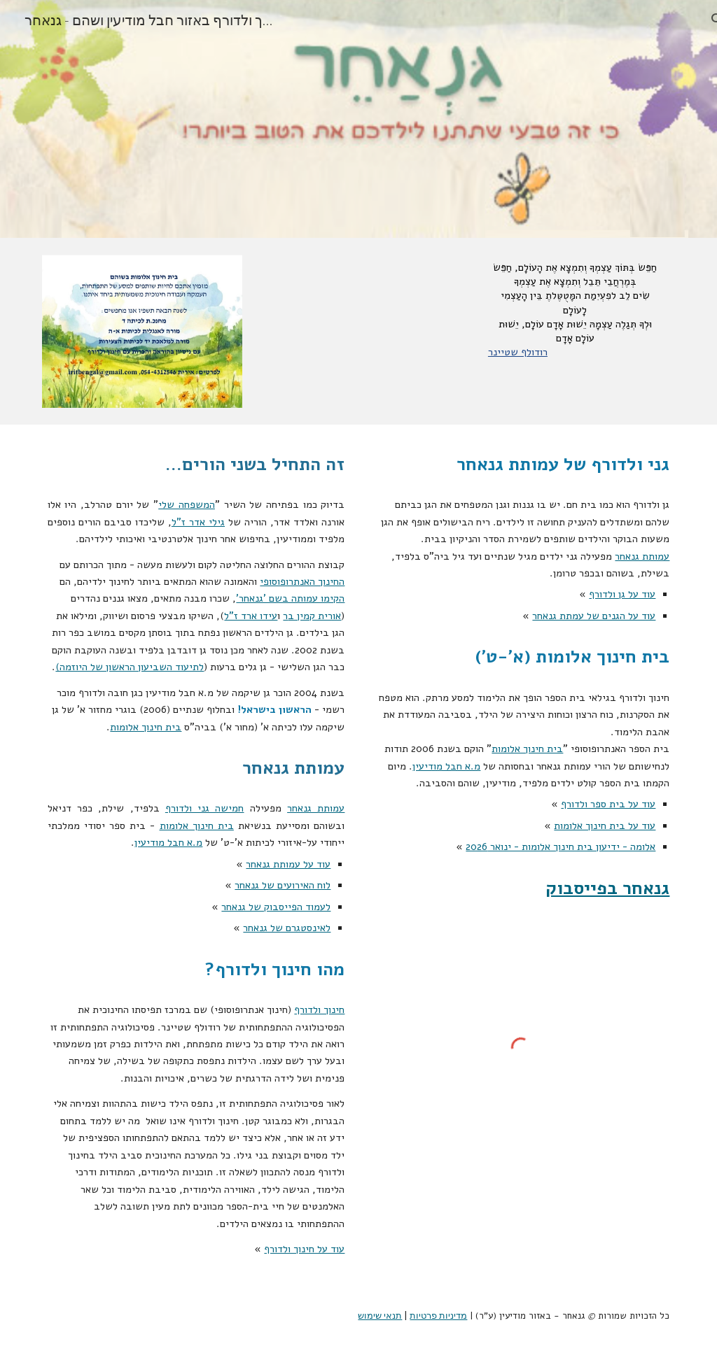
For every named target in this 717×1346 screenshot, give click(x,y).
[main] (575, 310)
